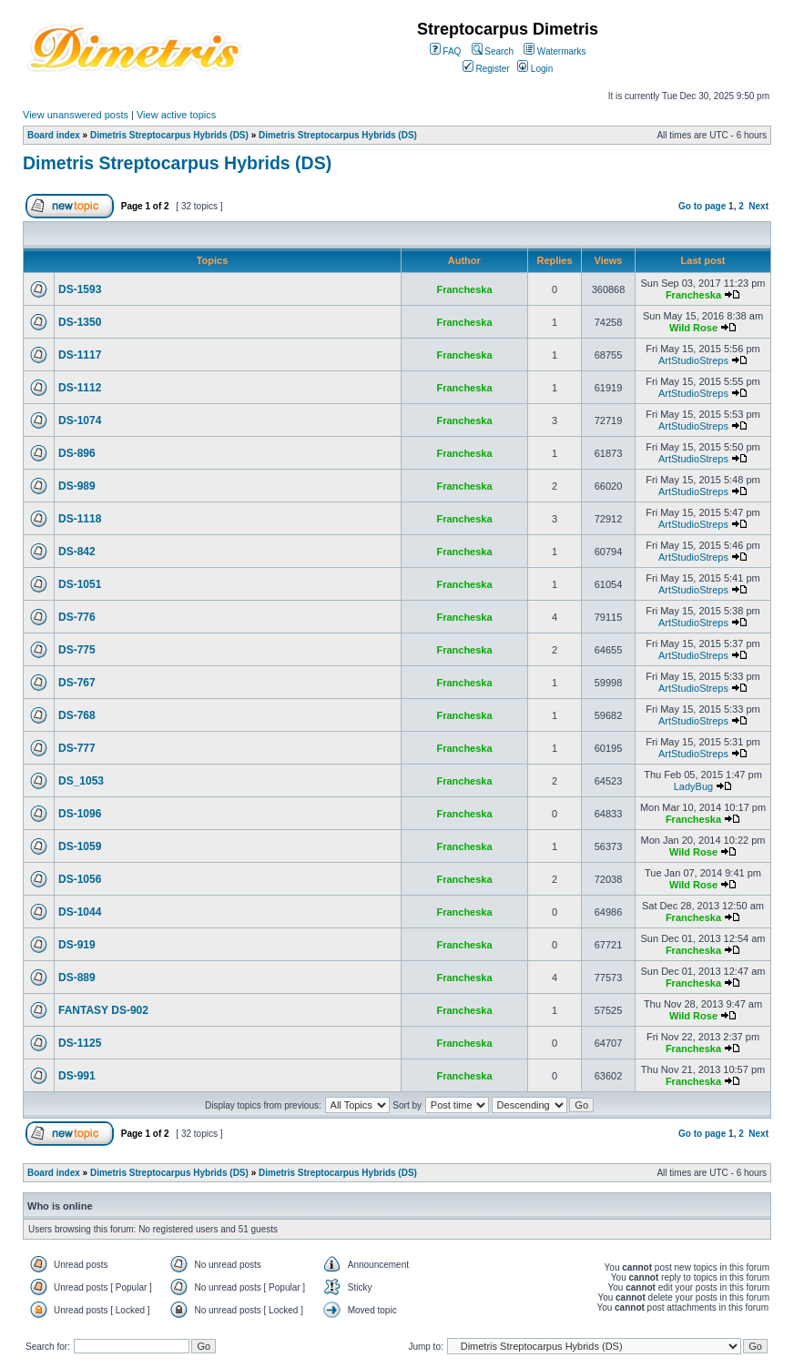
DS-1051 (79, 584)
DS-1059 (79, 846)
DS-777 (77, 748)
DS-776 (77, 617)
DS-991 (77, 1075)
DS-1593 (79, 289)
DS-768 (77, 715)
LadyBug (693, 786)
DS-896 (77, 453)
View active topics (176, 114)
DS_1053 (81, 781)
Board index (53, 135)
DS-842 (77, 551)
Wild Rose (693, 327)
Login (535, 69)
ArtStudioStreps (693, 360)
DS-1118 (79, 518)
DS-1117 (79, 355)
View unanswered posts (75, 114)
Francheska (464, 289)
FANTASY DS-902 (103, 1010)
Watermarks (554, 51)
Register (486, 69)
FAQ (446, 51)
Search (493, 51)
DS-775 (77, 649)
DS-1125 (79, 1043)
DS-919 (77, 944)
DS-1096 (79, 813)
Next (758, 206)
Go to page (702, 206)
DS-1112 (79, 387)
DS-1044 (79, 912)
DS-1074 (79, 420)
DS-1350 (79, 322)
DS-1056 (79, 879)
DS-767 (77, 682)
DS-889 (77, 977)
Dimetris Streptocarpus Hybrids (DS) (169, 135)
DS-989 (77, 486)
